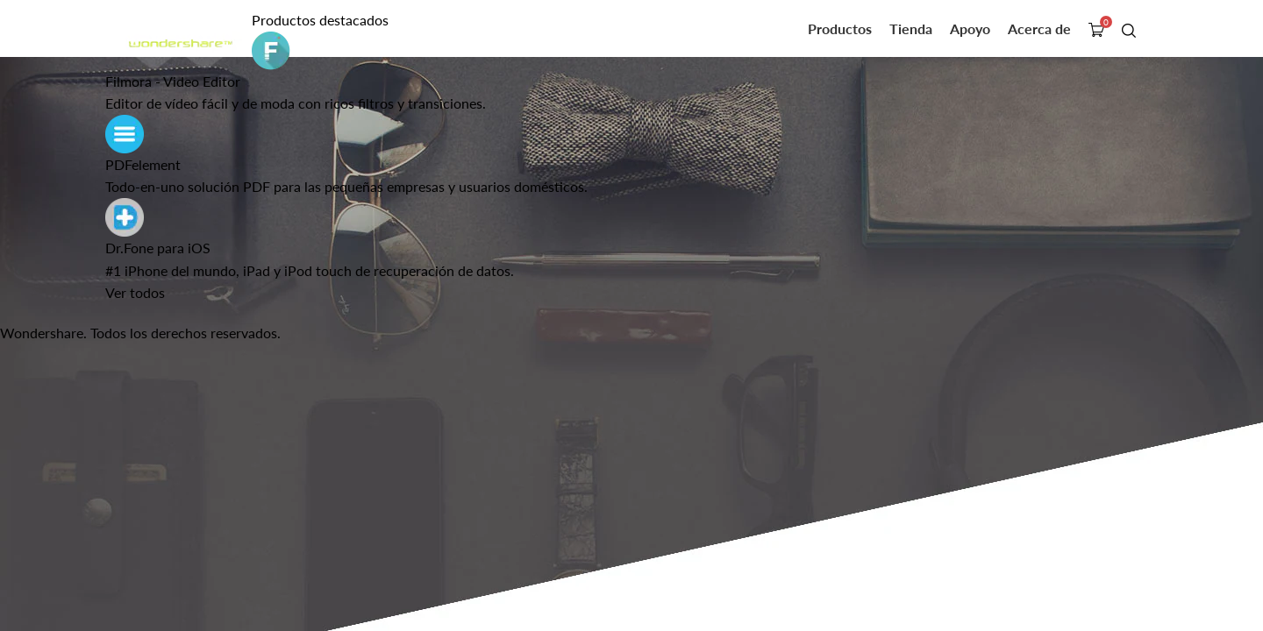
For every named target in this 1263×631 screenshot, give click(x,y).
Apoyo (970, 28)
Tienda (910, 28)
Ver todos (135, 292)
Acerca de (1039, 28)
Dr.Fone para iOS (157, 247)
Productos (840, 28)
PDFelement (143, 164)
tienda (1098, 29)
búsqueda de (1130, 29)
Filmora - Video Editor (172, 81)
